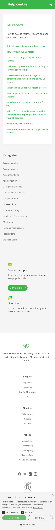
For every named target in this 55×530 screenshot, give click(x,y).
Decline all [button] (40, 518)
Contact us (27, 387)
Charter (27, 423)
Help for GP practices (28, 392)
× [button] (52, 495)
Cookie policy (27, 445)
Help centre (27, 382)
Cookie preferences (27, 460)
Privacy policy (27, 450)
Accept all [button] (14, 518)
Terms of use (27, 455)
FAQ (27, 397)
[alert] (27, 511)
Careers (27, 419)
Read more (38, 508)
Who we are (27, 414)
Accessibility (27, 441)
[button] (51, 4)
